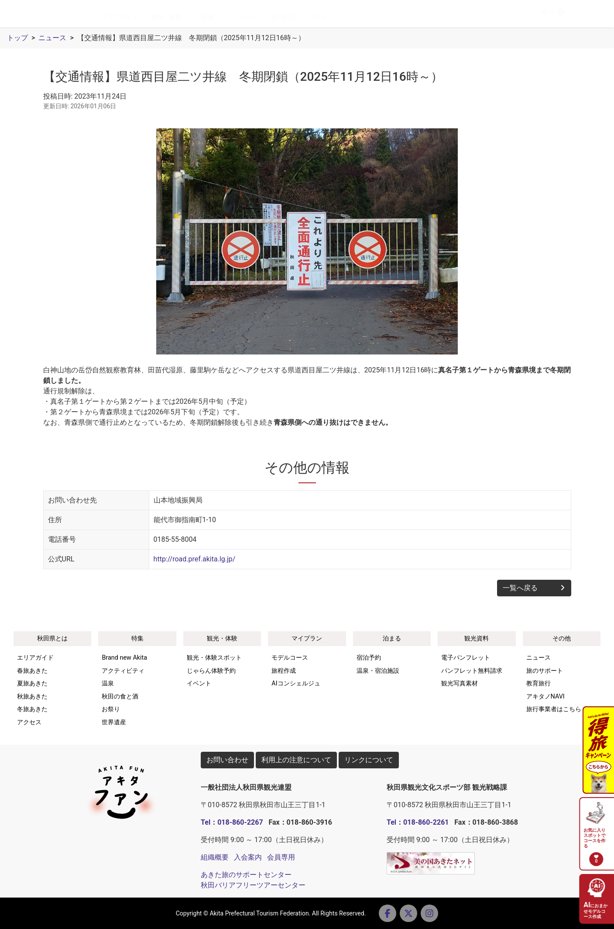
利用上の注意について (296, 760)
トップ (17, 38)
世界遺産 (114, 722)
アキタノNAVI (545, 696)
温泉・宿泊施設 (378, 670)
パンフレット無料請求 (471, 670)
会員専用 (281, 857)
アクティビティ (123, 670)
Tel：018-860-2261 (418, 822)
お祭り (111, 709)
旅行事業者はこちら (553, 709)
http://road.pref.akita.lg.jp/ (195, 559)
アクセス (335, 16)
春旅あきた (32, 670)
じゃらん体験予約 (211, 670)
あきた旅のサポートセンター (246, 875)
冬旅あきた (32, 709)
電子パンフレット (465, 657)
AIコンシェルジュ (295, 683)
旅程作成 (283, 670)
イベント (260, 16)
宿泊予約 (369, 657)
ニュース (52, 38)
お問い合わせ (227, 760)
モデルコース (289, 657)
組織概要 (215, 857)
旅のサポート (544, 670)
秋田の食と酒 (120, 696)
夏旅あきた (32, 683)
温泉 (108, 683)
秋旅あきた (32, 696)
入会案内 (248, 857)
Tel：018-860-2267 (232, 822)
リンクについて (368, 760)
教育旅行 (538, 683)
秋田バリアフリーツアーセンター (253, 885)
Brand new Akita (124, 657)
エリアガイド (134, 16)
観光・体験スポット (214, 657)
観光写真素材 (459, 683)
